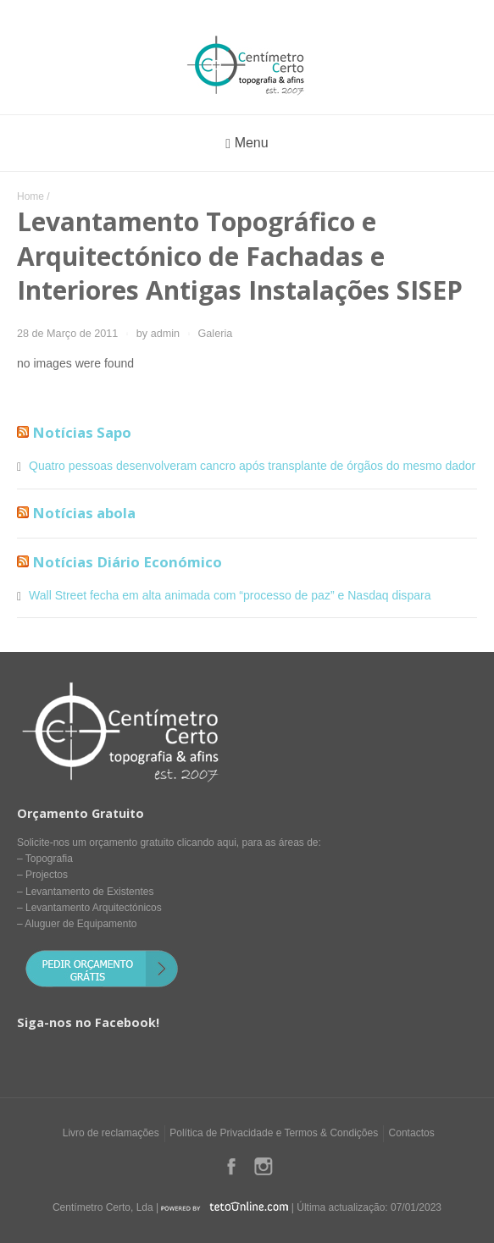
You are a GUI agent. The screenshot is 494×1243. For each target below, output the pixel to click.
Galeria (215, 334)
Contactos (412, 1133)
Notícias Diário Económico (127, 562)
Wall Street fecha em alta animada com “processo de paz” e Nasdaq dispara (229, 595)
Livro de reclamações (111, 1133)
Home (30, 196)
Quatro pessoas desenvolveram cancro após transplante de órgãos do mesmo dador (252, 465)
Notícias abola (84, 512)
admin (165, 334)
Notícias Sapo (81, 432)
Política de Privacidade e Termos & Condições (273, 1133)
